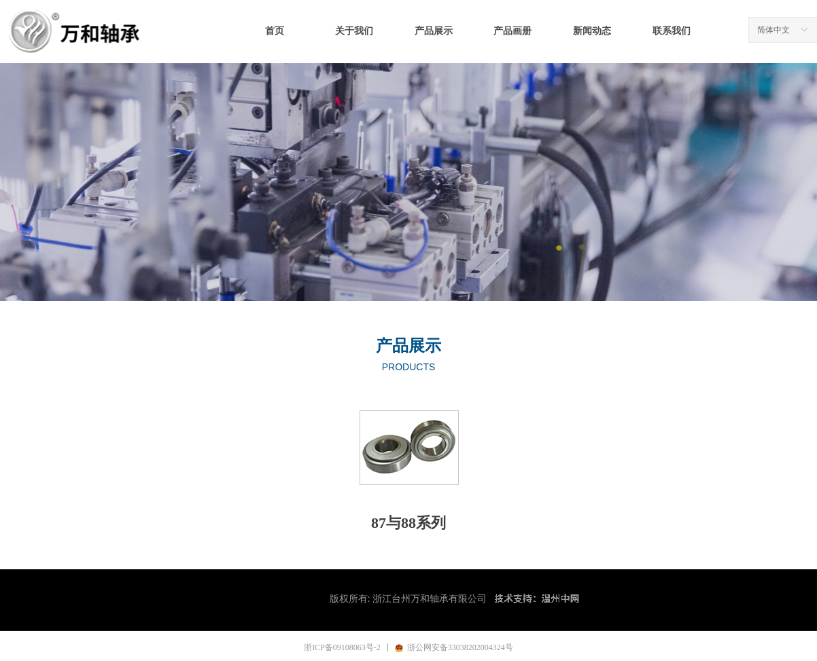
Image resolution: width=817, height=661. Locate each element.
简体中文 (773, 30)
